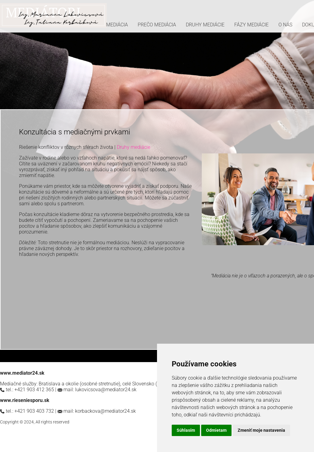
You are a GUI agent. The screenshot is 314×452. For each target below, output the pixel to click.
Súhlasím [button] (186, 430)
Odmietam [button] (216, 430)
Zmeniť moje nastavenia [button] (261, 430)
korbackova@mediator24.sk (105, 411)
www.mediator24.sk (22, 373)
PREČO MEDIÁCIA (157, 25)
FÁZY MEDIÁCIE (251, 25)
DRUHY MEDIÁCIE (205, 25)
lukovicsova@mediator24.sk (105, 389)
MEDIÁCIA (117, 25)
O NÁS (285, 25)
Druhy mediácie (133, 147)
